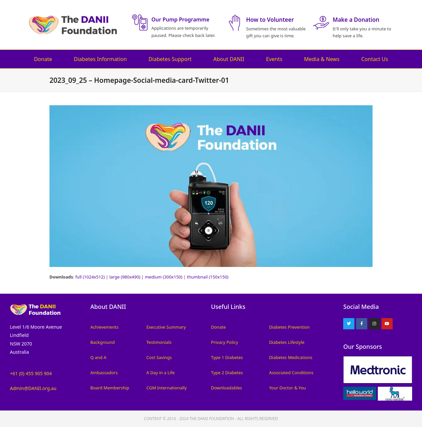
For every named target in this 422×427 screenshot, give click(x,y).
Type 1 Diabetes (227, 357)
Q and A (98, 357)
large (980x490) (124, 277)
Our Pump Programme (180, 19)
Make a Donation (356, 19)
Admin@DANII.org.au (33, 388)
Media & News (322, 59)
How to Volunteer (270, 19)
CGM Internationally (166, 388)
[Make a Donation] (321, 23)
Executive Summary (166, 327)
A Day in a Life (160, 373)
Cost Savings (159, 357)
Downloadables (226, 388)
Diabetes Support (170, 59)
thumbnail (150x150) (207, 277)
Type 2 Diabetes (227, 373)
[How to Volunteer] (234, 23)
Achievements (104, 327)
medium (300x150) (163, 277)
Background (102, 342)
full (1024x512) (90, 277)
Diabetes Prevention (289, 327)
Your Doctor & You (287, 388)
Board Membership (109, 388)
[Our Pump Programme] (140, 22)
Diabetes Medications (290, 357)
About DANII (228, 59)
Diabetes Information (100, 59)
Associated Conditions (291, 373)
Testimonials (158, 342)
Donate (43, 59)
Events (274, 59)
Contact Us (374, 59)
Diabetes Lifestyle (286, 342)
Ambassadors (104, 373)
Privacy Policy (224, 342)
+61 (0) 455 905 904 (31, 373)
